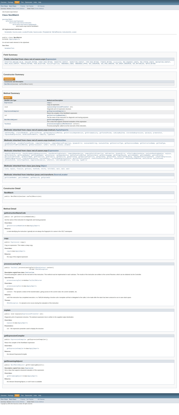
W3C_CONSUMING (94, 65)
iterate (53, 148)
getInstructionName (147, 146)
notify (43, 174)
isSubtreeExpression (163, 161)
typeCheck (51, 137)
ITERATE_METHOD (106, 63)
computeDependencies (75, 157)
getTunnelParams (106, 136)
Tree (22, 2)
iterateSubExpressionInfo (61, 163)
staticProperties (53, 65)
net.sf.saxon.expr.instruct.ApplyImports (24, 24)
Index (35, 2)
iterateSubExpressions (134, 136)
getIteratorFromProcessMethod (16, 148)
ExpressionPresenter (61, 109)
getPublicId (61, 161)
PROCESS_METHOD (26, 65)
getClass (28, 174)
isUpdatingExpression (13, 163)
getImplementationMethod (52, 136)
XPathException (41, 276)
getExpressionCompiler (55, 113)
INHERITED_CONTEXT (61, 63)
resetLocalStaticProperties (101, 163)
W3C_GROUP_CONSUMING (123, 65)
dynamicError (77, 146)
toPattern (50, 165)
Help (39, 2)
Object (44, 170)
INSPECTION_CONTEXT (77, 63)
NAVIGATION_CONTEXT (162, 63)
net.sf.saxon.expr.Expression (14, 21)
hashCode (36, 174)
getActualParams (36, 136)
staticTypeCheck (23, 165)
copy (48, 104)
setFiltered (146, 163)
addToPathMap (9, 136)
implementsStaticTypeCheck (144, 161)
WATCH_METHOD (150, 65)
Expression (51, 60)
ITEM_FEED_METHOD (92, 63)
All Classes (41, 6)
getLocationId (157, 159)
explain (50, 109)
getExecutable (92, 159)
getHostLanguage (106, 159)
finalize (20, 174)
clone (7, 174)
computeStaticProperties (94, 157)
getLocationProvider (12, 161)
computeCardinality (42, 146)
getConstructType (116, 146)
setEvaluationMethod (133, 163)
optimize (148, 136)
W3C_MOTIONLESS (138, 65)
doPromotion (109, 157)
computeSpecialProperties (61, 146)
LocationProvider (27, 32)
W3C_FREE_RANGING (107, 65)
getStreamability (91, 136)
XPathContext (67, 126)
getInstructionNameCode (56, 117)
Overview (4, 2)
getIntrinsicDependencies (73, 136)
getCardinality (10, 159)
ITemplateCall (47, 32)
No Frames (30, 6)
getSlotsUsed (72, 161)
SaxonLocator (37, 32)
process (60, 148)
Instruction (61, 143)
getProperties (39, 161)
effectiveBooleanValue (135, 157)
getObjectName (27, 161)
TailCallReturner (57, 32)
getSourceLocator (35, 148)
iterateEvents (44, 163)
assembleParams (10, 146)
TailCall (7, 126)
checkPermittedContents (57, 157)
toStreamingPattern (63, 165)
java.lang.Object (7, 19)
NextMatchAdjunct (10, 122)
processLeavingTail (54, 126)
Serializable (8, 32)
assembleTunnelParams (26, 146)
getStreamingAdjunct (54, 122)
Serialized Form (9, 49)
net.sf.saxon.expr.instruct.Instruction (20, 23)
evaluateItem (103, 146)
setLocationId (10, 165)
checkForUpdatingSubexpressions (34, 157)
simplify (42, 137)
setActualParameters (30, 137)
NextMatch (8, 85)
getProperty (50, 161)
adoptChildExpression (13, 157)
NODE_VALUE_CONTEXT (12, 65)
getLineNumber (133, 159)
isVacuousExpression (30, 163)
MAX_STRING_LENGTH (147, 63)
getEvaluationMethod (78, 159)
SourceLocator (17, 32)
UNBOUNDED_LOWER (67, 65)
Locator (74, 32)
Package (10, 2)
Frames (22, 6)
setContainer (119, 163)
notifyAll (51, 174)
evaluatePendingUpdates (155, 157)
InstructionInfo (66, 32)
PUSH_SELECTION (39, 65)
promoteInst (157, 136)
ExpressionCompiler (11, 113)
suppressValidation (37, 165)
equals (12, 174)
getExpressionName (131, 146)
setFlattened (158, 163)
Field (13, 8)
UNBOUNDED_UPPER (81, 65)
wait (58, 174)
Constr (17, 8)
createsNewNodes (22, 136)
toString (75, 165)
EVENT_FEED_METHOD (45, 63)
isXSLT (45, 148)
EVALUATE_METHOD (31, 63)
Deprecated (28, 2)
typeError (83, 165)
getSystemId (100, 161)
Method (22, 8)
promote (67, 148)
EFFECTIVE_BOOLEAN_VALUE (14, 63)
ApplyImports (14, 40)
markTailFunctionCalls (81, 163)
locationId (117, 63)
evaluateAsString (90, 146)
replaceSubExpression (13, 137)
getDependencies (63, 159)
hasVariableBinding (124, 161)
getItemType (160, 146)
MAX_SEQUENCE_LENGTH (130, 63)
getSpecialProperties (86, 161)
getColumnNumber (24, 159)
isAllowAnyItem (119, 136)
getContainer (50, 159)
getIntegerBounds (119, 159)
